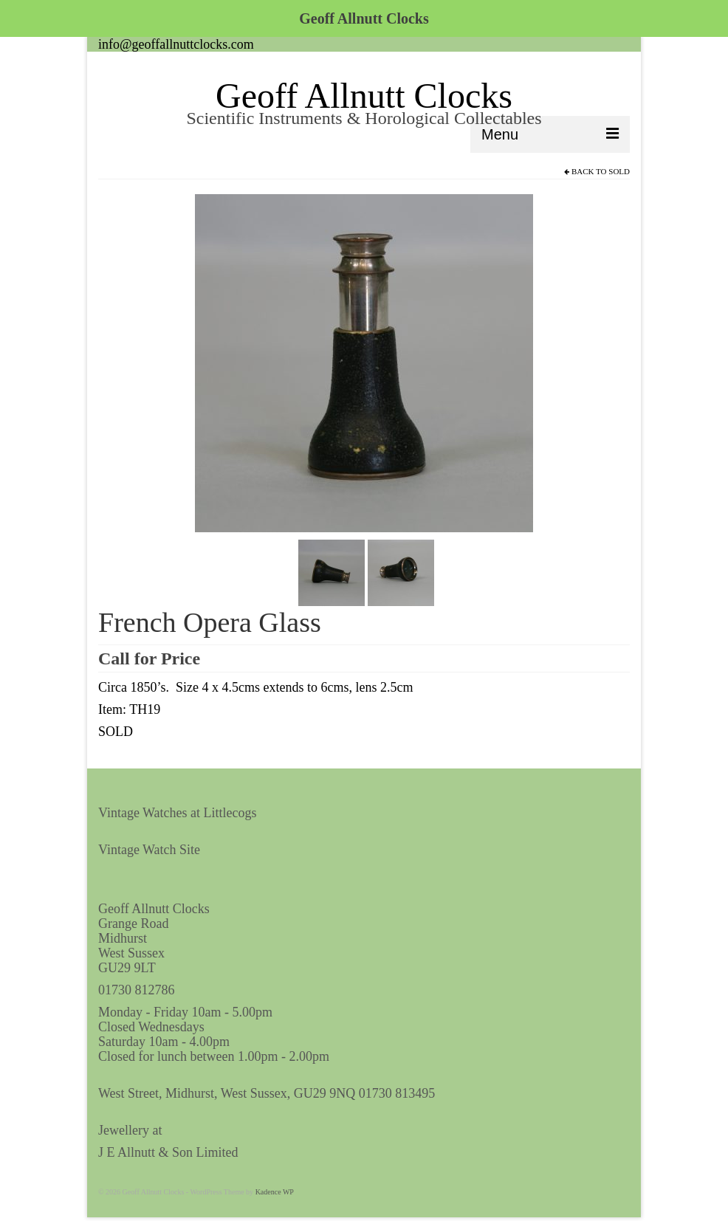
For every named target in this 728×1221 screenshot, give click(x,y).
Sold (619, 171)
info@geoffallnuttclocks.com (176, 44)
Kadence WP (274, 1192)
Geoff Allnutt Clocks (364, 95)
